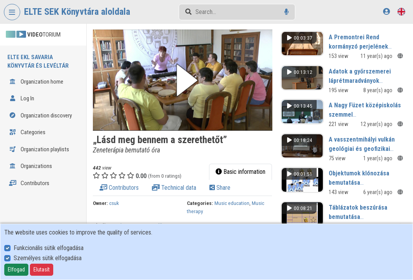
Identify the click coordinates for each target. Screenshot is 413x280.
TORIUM (33, 34)
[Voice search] (286, 12)
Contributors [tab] (119, 187)
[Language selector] (401, 11)
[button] (182, 80)
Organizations (30, 166)
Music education (231, 203)
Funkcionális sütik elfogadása (49, 248)
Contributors (29, 183)
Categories (27, 132)
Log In (21, 98)
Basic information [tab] (240, 171)
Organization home (36, 81)
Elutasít (41, 269)
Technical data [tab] (174, 187)
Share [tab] (219, 187)
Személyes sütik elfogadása (48, 258)
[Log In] (386, 11)
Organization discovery (40, 115)
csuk (114, 203)
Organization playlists (39, 149)
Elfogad (16, 269)
